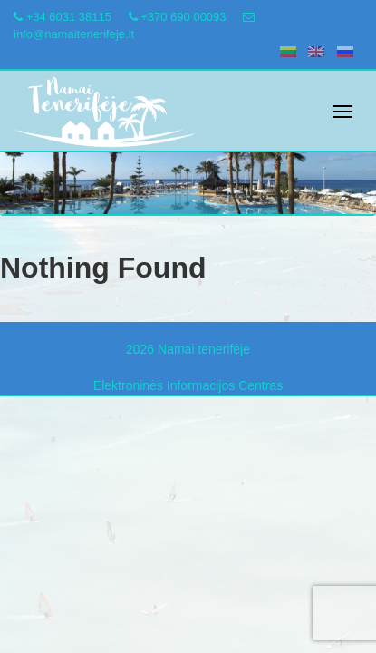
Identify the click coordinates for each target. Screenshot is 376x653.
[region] (188, 167)
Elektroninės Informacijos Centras (188, 385)
